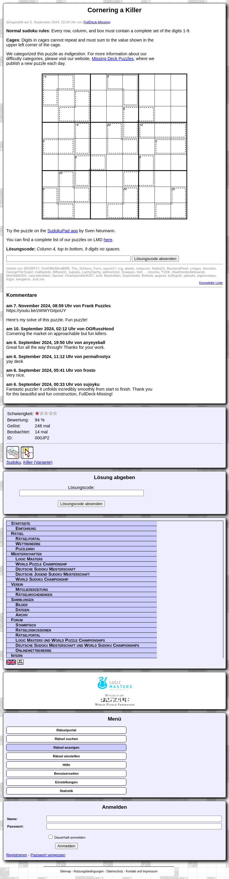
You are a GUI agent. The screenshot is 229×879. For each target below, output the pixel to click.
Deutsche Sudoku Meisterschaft (45, 569)
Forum (17, 619)
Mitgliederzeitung (32, 589)
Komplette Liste (211, 283)
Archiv (22, 614)
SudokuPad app (62, 230)
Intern (16, 655)
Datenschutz (114, 871)
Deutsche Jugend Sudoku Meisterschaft (53, 574)
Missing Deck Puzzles (113, 58)
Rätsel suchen (66, 739)
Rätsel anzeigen (66, 747)
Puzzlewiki (25, 548)
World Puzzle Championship (41, 564)
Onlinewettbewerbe (34, 650)
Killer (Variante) (37, 462)
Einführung (26, 528)
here (108, 239)
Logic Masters (29, 559)
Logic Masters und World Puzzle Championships (60, 640)
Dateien (22, 609)
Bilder (21, 604)
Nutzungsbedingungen (89, 871)
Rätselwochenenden (34, 594)
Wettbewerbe (28, 543)
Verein (17, 584)
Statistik (66, 791)
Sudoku (13, 462)
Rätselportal (28, 538)
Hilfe (66, 765)
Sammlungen (22, 599)
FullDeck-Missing (96, 22)
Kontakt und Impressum (141, 871)
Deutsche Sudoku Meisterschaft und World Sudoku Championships (77, 645)
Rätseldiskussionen (33, 630)
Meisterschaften (26, 553)
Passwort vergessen (47, 855)
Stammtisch (26, 625)
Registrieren (16, 855)
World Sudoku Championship (42, 579)
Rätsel (17, 533)
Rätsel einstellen (66, 756)
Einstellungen (66, 782)
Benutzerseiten (66, 773)
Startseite (20, 523)
